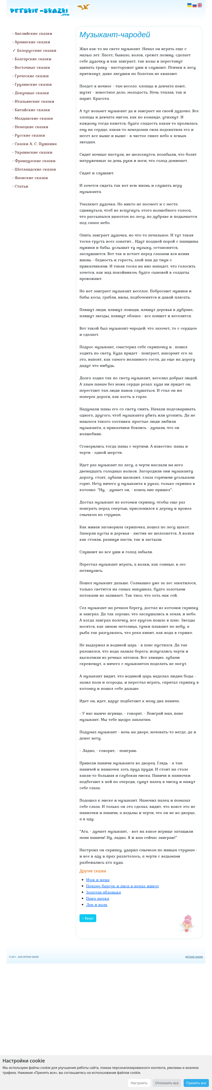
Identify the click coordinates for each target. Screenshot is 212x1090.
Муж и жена (98, 880)
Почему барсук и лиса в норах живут (122, 886)
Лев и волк (96, 904)
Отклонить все (167, 1083)
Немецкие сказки (31, 127)
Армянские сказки (32, 42)
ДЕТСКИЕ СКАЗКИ (194, 956)
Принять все (196, 1083)
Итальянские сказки (34, 101)
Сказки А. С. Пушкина (36, 144)
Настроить (139, 1083)
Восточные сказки (32, 67)
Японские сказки (31, 178)
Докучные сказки (32, 93)
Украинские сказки (33, 152)
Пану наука (97, 898)
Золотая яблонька (103, 892)
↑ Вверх (88, 918)
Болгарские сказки (33, 59)
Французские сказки (35, 161)
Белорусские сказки (36, 50)
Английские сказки (33, 33)
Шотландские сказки (35, 169)
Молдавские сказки (34, 118)
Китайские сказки (32, 110)
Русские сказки (30, 135)
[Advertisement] (106, 1026)
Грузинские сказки (33, 84)
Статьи (21, 186)
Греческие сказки (32, 76)
